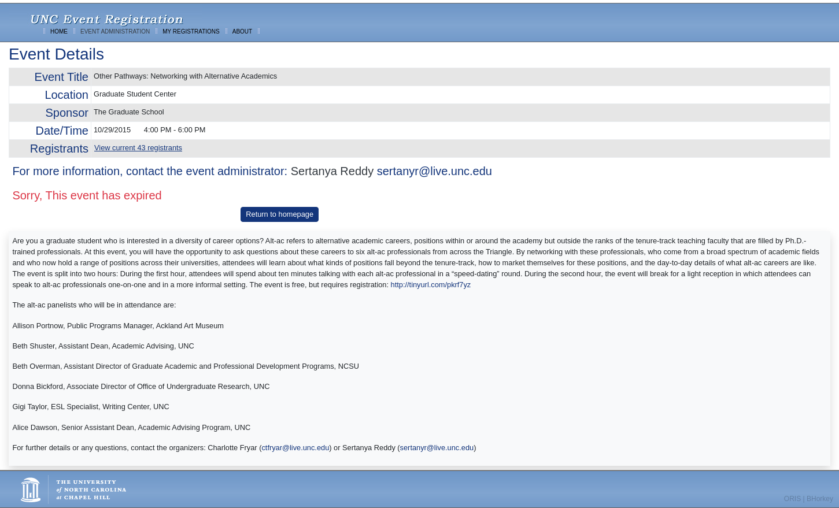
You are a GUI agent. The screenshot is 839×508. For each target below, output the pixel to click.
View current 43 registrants (138, 147)
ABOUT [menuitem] (242, 31)
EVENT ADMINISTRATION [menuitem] (115, 31)
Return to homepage (279, 214)
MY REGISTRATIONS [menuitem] (191, 31)
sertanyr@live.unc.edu (434, 171)
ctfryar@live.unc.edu (295, 447)
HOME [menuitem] (59, 31)
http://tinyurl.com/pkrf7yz (431, 284)
